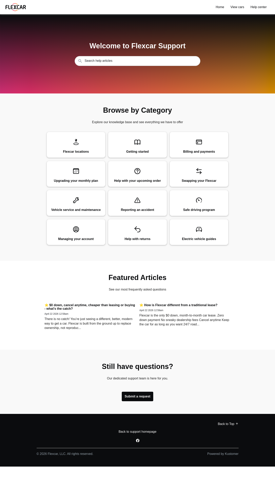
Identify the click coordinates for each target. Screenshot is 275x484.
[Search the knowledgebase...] (137, 61)
